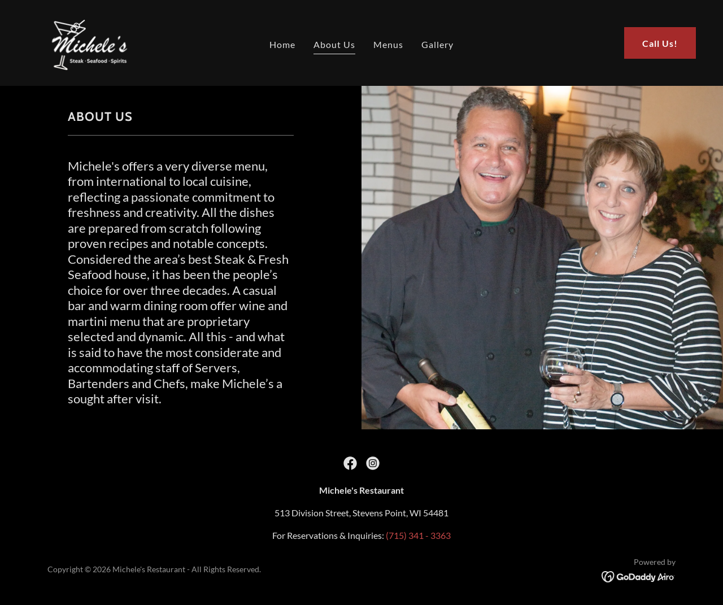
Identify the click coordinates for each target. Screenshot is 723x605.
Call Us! (660, 43)
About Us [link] (334, 44)
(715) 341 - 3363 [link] (418, 535)
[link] (86, 41)
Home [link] (282, 44)
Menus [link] (388, 44)
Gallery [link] (437, 44)
